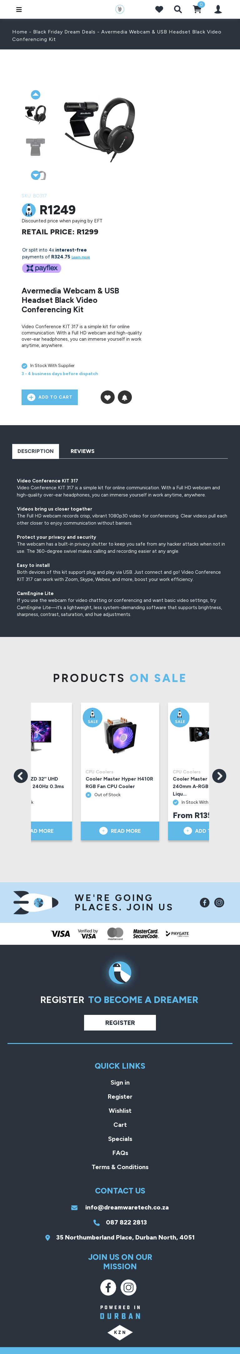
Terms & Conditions (120, 1167)
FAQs (120, 1153)
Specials (120, 1139)
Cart (120, 1124)
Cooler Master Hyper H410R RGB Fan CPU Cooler (119, 782)
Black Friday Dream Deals (64, 32)
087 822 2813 (120, 1222)
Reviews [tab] (82, 451)
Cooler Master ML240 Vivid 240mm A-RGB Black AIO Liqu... (206, 786)
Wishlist (120, 1110)
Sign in (120, 1082)
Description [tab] (36, 451)
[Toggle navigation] (17, 9)
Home (20, 32)
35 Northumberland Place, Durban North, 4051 (120, 1237)
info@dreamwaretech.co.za (120, 1207)
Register (120, 1022)
